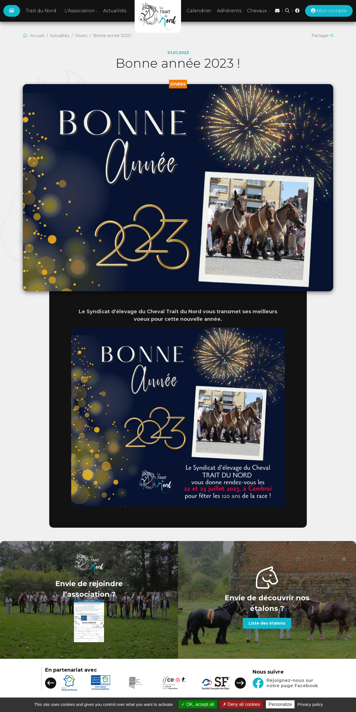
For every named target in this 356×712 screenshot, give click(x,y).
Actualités (59, 35)
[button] (50, 683)
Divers (81, 35)
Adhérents (229, 10)
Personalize (280, 704)
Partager (322, 35)
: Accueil (33, 35)
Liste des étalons (267, 623)
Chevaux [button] (258, 10)
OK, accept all (197, 704)
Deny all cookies (241, 704)
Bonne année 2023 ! (112, 35)
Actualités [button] (116, 10)
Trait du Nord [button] (42, 10)
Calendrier (199, 10)
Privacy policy (310, 704)
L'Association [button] (81, 10)
